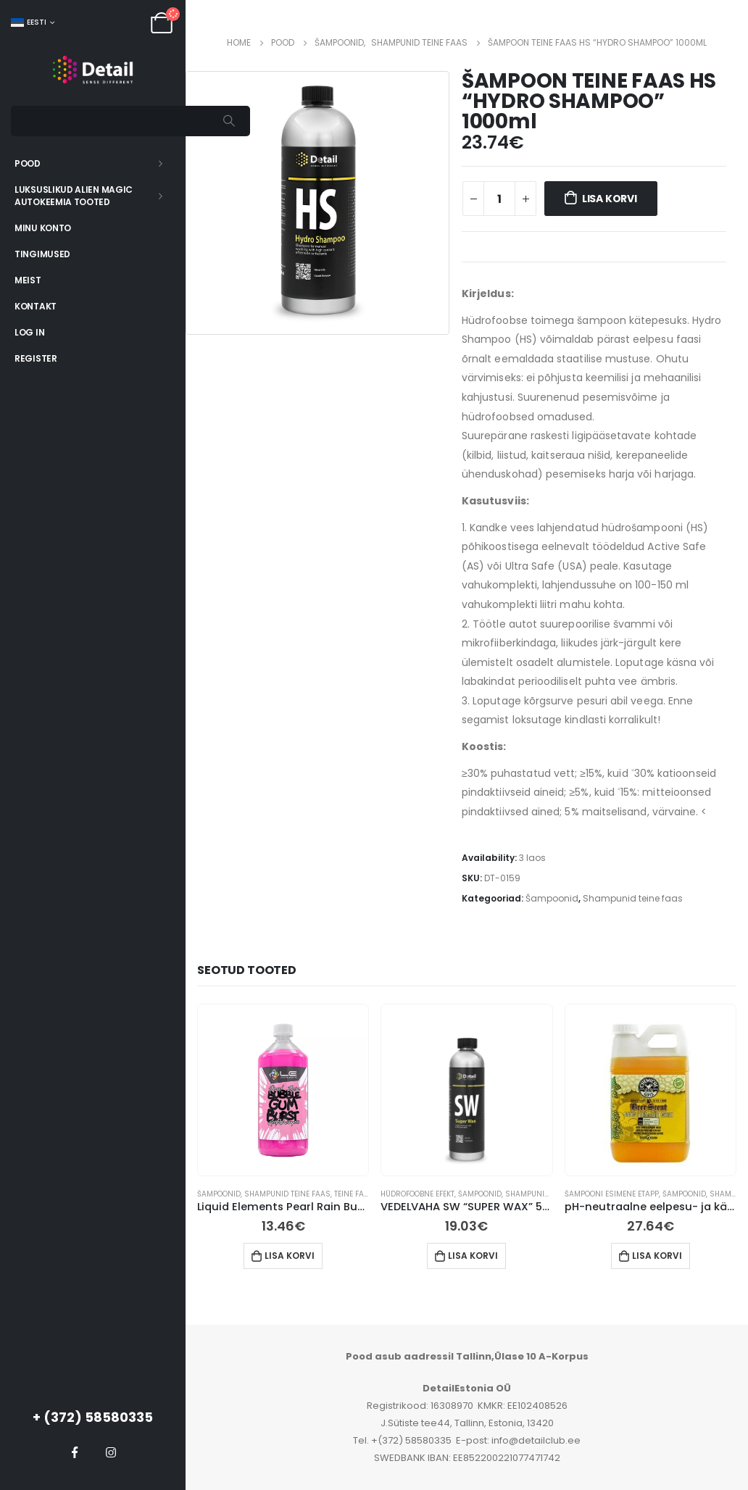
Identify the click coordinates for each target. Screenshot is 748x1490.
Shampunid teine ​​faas (633, 898)
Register (35, 358)
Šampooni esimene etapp (612, 1194)
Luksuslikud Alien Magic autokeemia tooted (73, 195)
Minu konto (42, 228)
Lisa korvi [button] (290, 1255)
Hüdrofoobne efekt (417, 1194)
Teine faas (354, 1194)
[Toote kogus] (499, 198)
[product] (283, 1090)
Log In (29, 332)
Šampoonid (551, 898)
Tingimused (42, 254)
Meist (27, 280)
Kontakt (35, 306)
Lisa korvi (609, 198)
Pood (27, 163)
